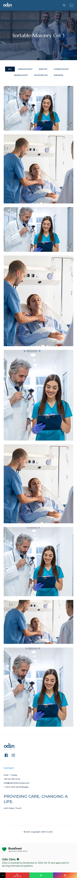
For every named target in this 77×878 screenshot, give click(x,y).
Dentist (43, 69)
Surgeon (58, 75)
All (10, 69)
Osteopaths (41, 75)
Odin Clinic (9, 859)
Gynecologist (61, 69)
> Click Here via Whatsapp (17, 787)
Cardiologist (25, 69)
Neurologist (21, 75)
